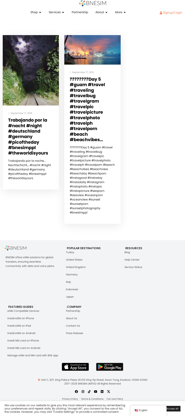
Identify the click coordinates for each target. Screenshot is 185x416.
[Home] (92, 3)
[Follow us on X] (108, 393)
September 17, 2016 (20, 113)
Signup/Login (171, 12)
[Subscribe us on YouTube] (95, 393)
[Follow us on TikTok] (89, 393)
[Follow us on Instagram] (83, 393)
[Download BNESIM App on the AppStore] (75, 369)
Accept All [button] (172, 408)
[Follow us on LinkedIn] (102, 393)
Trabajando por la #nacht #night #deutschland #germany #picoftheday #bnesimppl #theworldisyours (29, 137)
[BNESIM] (18, 250)
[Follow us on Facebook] (76, 393)
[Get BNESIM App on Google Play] (109, 369)
